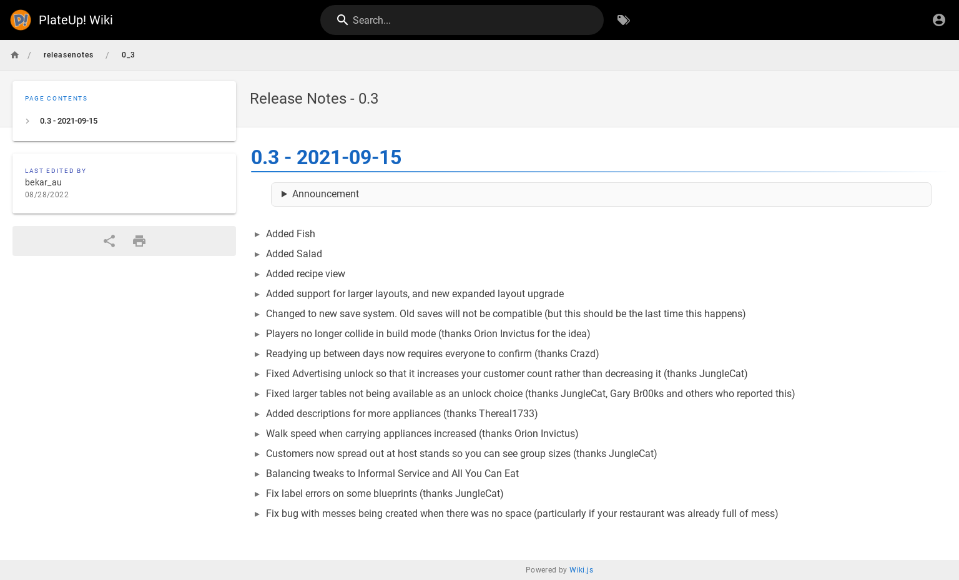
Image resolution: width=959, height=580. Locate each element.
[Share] (109, 241)
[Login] (939, 20)
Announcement (325, 194)
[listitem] (124, 121)
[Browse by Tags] (624, 20)
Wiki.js (581, 570)
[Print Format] (139, 241)
